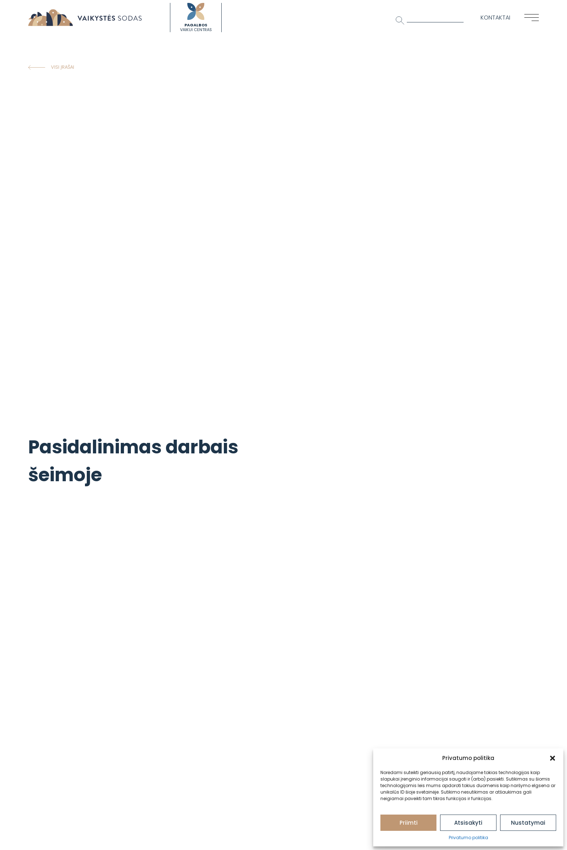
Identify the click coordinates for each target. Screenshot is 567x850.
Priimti (409, 822)
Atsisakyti (468, 822)
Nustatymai (528, 822)
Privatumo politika (468, 837)
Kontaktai (495, 17)
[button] (552, 758)
